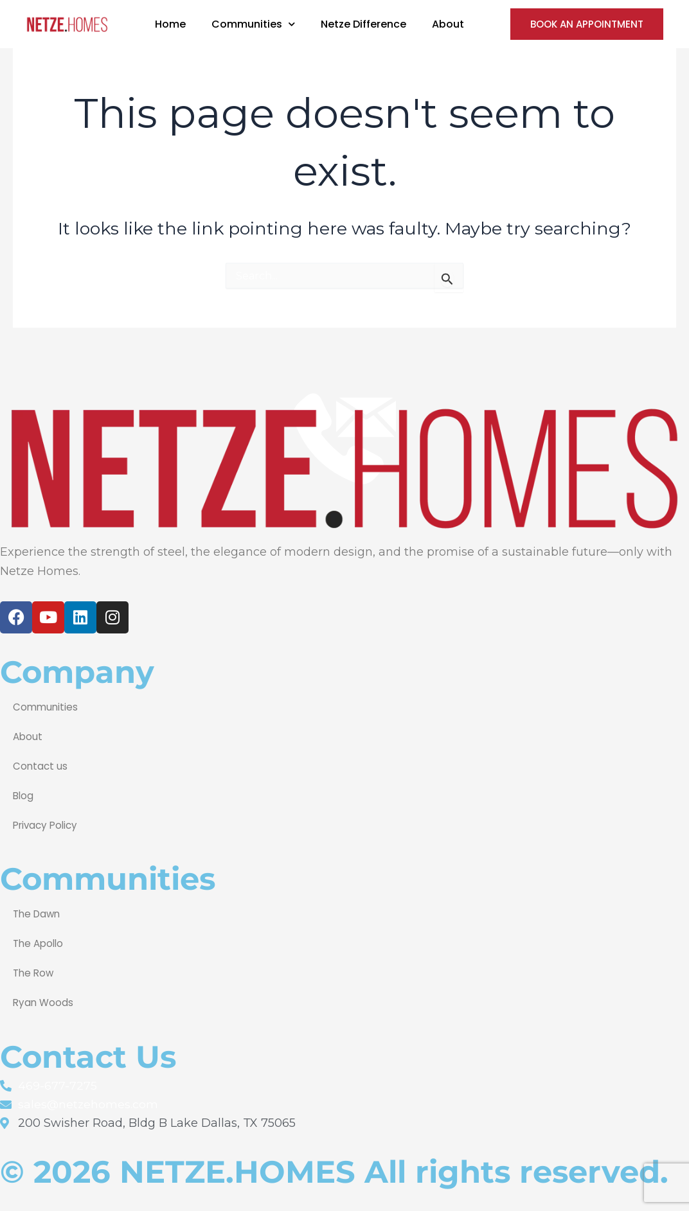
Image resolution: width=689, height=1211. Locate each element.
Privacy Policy (47, 824)
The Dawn (38, 912)
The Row (34, 971)
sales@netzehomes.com (88, 1104)
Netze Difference (363, 24)
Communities (46, 705)
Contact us (41, 764)
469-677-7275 (57, 1085)
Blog (24, 794)
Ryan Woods (44, 1001)
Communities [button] (253, 24)
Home (170, 24)
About (448, 24)
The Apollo (40, 942)
